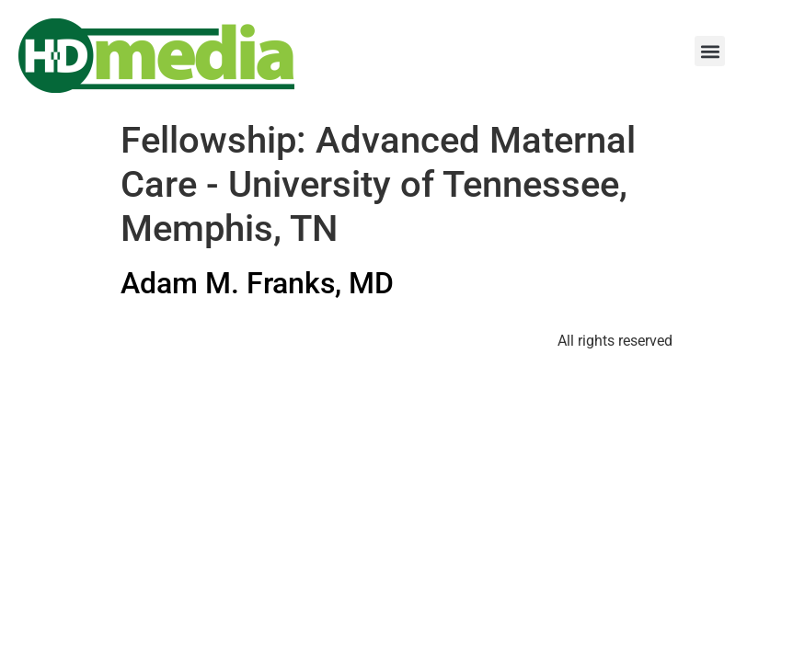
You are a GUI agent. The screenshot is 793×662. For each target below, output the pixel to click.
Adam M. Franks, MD (257, 283)
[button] (710, 51)
